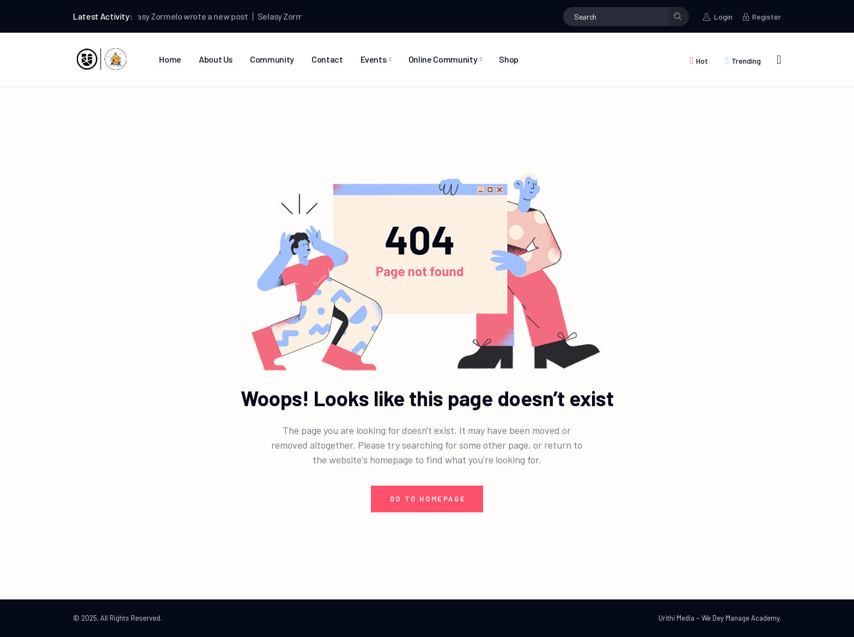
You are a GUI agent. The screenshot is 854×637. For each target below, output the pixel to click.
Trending (746, 60)
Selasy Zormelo (159, 16)
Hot (702, 60)
